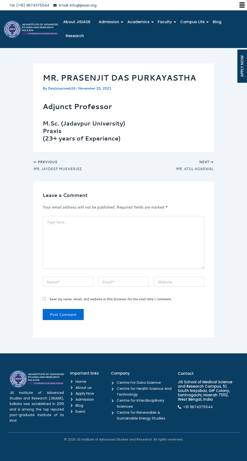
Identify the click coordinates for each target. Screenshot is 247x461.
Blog (217, 22)
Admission (110, 22)
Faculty (166, 22)
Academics (139, 22)
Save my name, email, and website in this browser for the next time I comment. (110, 299)
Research (75, 36)
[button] (242, 5)
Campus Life (193, 22)
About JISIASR (76, 22)
